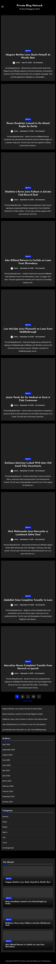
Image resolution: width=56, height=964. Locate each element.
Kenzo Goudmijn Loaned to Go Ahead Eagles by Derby (22, 714)
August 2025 (7, 755)
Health (4, 827)
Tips (4, 837)
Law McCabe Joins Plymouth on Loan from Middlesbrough (24, 730)
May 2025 (6, 770)
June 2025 (6, 765)
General (5, 817)
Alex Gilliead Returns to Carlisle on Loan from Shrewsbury (24, 724)
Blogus (36, 961)
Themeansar (45, 961)
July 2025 (6, 760)
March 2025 (6, 781)
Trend (4, 843)
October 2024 (7, 802)
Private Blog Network (29, 5)
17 (33, 697)
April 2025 (6, 776)
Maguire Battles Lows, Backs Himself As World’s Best (22, 709)
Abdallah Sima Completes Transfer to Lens (28, 600)
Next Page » (28, 701)
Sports (28, 51)
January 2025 (7, 791)
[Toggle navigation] (2, 7)
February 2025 (8, 786)
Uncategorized (8, 848)
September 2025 (8, 750)
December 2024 (8, 797)
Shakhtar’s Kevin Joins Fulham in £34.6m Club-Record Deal (24, 719)
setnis (16, 62)
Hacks (4, 822)
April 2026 (6, 744)
